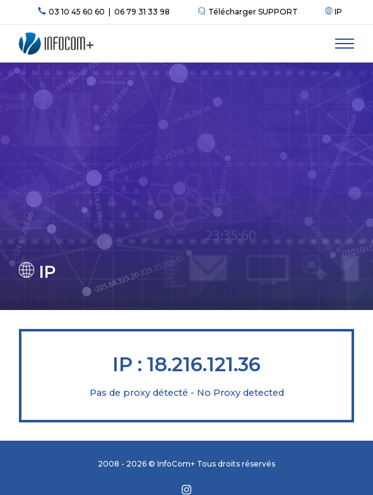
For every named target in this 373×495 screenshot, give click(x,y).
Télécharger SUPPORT (247, 11)
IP (333, 11)
